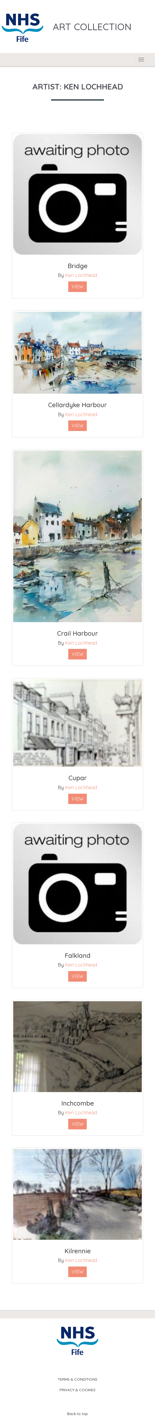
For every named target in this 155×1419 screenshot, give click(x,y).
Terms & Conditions (77, 1379)
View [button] (77, 287)
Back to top (77, 1413)
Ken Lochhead (81, 275)
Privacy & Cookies (77, 1389)
